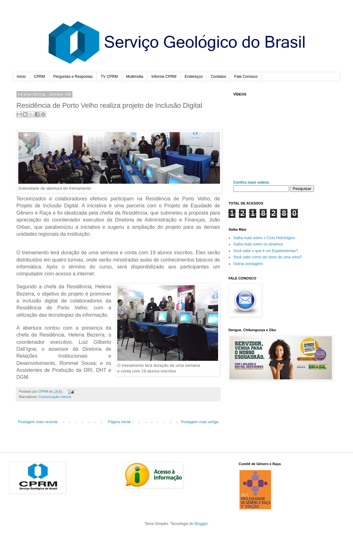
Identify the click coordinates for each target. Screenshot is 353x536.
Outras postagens (248, 264)
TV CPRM (109, 76)
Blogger (201, 524)
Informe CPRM (163, 76)
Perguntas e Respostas (73, 76)
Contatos (218, 76)
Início (21, 76)
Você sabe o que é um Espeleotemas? (265, 251)
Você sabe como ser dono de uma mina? (267, 257)
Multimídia (134, 76)
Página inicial (119, 422)
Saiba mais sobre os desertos (258, 244)
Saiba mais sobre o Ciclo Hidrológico (264, 238)
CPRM (39, 76)
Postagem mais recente (38, 422)
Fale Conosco (246, 76)
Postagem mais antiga (199, 422)
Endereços (194, 76)
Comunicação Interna (55, 397)
